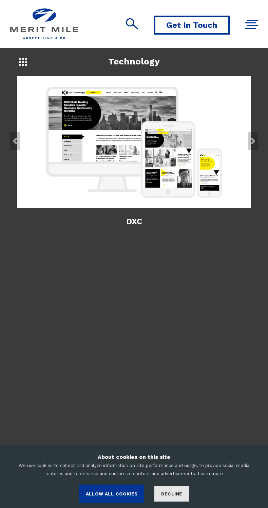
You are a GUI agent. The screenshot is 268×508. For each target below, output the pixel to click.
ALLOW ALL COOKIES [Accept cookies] (111, 493)
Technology (134, 61)
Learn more (210, 473)
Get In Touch (191, 25)
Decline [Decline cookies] (171, 493)
